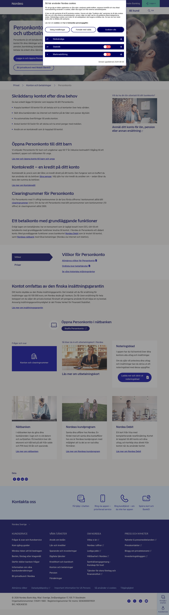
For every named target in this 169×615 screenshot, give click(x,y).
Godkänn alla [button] (110, 30)
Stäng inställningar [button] (57, 30)
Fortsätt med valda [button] (83, 30)
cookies (57, 23)
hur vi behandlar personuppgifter (75, 23)
